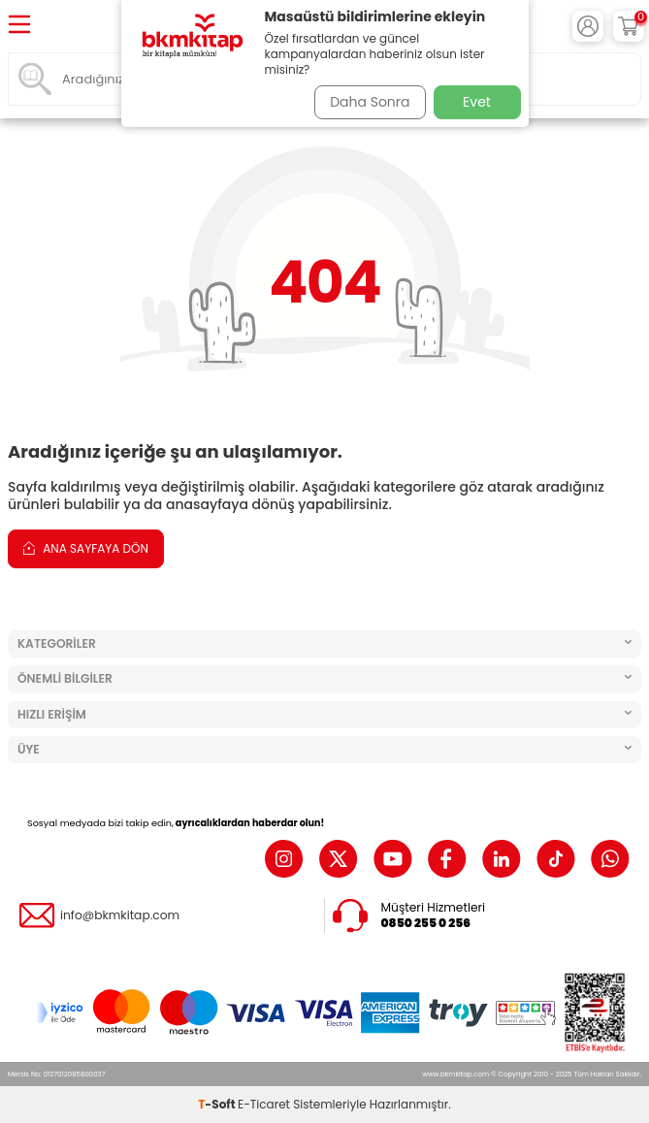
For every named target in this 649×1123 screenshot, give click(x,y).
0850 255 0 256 (426, 923)
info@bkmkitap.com (119, 915)
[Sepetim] (628, 26)
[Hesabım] (587, 26)
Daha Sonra (369, 102)
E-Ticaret (264, 1104)
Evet (477, 102)
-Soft (218, 1104)
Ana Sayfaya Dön (85, 548)
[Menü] (19, 26)
